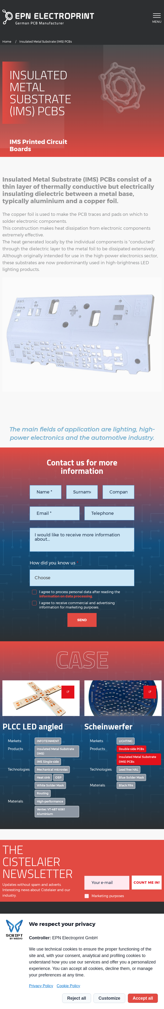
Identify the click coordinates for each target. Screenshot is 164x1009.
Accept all (143, 998)
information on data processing (65, 596)
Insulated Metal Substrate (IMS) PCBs (137, 759)
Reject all (76, 998)
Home (6, 41)
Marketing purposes (108, 896)
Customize (109, 998)
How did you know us (52, 563)
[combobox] (82, 577)
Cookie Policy (68, 986)
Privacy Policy (41, 986)
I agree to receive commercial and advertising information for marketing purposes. (77, 605)
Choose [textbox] (42, 577)
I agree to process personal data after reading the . (79, 594)
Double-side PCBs (131, 749)
